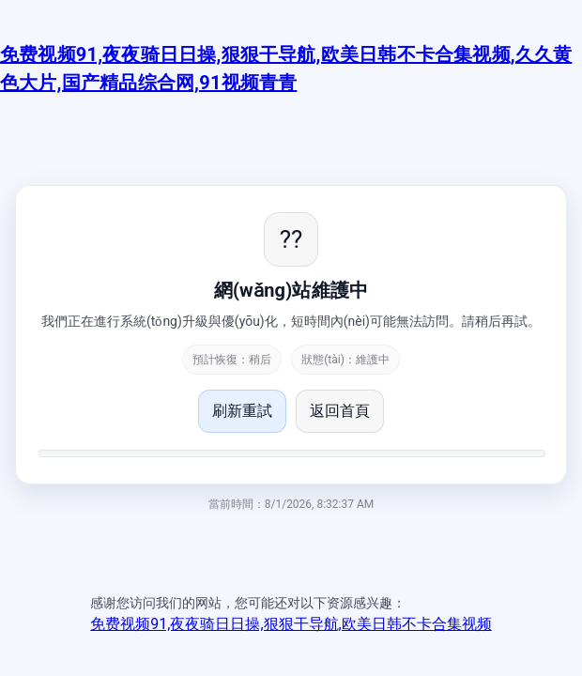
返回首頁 (340, 411)
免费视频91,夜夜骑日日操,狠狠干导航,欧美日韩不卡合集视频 (290, 624)
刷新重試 (242, 411)
